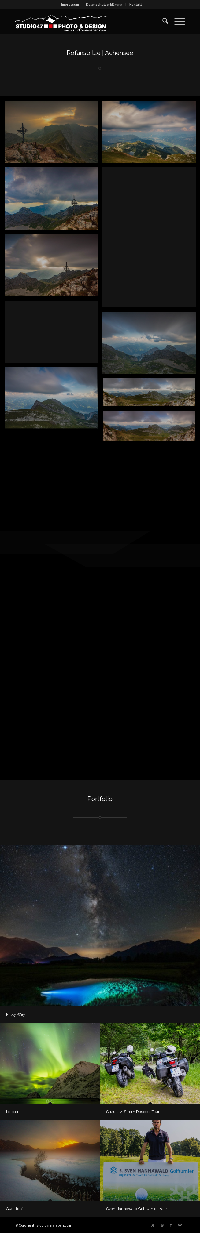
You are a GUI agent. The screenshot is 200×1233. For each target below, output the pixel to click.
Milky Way (15, 1014)
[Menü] (176, 21)
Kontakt (135, 4)
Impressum (70, 4)
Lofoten (13, 1111)
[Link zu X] (152, 1225)
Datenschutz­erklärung (104, 4)
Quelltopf (14, 1208)
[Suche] (162, 21)
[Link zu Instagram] (161, 1225)
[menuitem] (70, 4)
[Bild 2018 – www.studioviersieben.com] (53, 200)
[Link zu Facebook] (171, 1225)
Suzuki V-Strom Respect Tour (133, 1111)
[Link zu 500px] (180, 1225)
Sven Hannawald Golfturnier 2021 (137, 1208)
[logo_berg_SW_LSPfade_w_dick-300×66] (83, 21)
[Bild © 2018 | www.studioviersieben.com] (53, 134)
